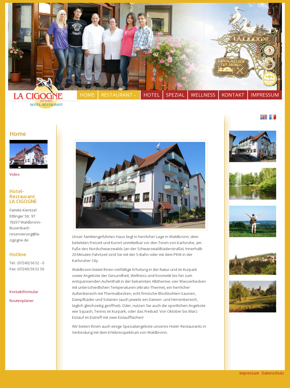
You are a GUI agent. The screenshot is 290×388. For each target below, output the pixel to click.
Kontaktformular (24, 291)
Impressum (249, 373)
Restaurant (119, 94)
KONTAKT (233, 94)
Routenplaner (22, 300)
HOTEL (152, 94)
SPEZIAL (175, 94)
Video (15, 174)
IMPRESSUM (265, 94)
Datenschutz (273, 373)
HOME (87, 94)
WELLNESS (203, 94)
